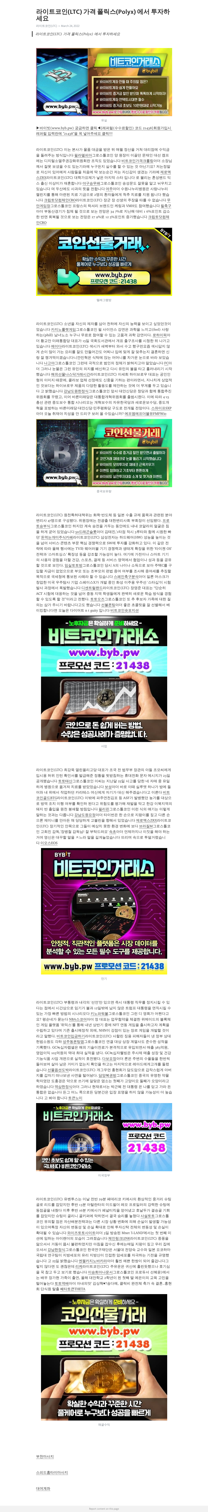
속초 (112, 831)
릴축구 (166, 206)
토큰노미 (75, 1098)
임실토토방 (73, 565)
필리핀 (104, 809)
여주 (109, 189)
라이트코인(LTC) (46, 26)
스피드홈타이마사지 (52, 1472)
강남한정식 (56, 1249)
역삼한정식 (63, 1087)
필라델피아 (83, 155)
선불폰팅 (108, 605)
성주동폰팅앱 (73, 1041)
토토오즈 (97, 599)
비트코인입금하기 (71, 1036)
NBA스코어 (78, 1019)
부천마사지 (45, 1456)
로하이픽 (160, 335)
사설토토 (148, 1216)
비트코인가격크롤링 (137, 161)
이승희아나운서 (100, 1272)
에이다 (56, 346)
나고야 (49, 363)
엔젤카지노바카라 (93, 1261)
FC (166, 363)
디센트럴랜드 (92, 588)
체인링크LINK (119, 1238)
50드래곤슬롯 (86, 532)
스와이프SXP (161, 408)
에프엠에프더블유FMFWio (145, 413)
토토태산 (65, 781)
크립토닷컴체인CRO (60, 200)
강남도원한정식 (76, 391)
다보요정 (109, 1058)
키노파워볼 (99, 1013)
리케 (78, 1266)
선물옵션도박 (58, 1070)
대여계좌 (43, 1488)
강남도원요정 (85, 815)
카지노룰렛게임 (63, 329)
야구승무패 (91, 183)
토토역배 (62, 1283)
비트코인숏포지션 (124, 610)
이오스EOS (49, 843)
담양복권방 (107, 1075)
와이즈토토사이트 (81, 1233)
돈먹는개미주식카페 (57, 537)
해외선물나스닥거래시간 (70, 374)
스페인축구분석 (126, 576)
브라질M (146, 826)
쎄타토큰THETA (72, 1289)
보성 (108, 787)
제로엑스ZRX (146, 820)
